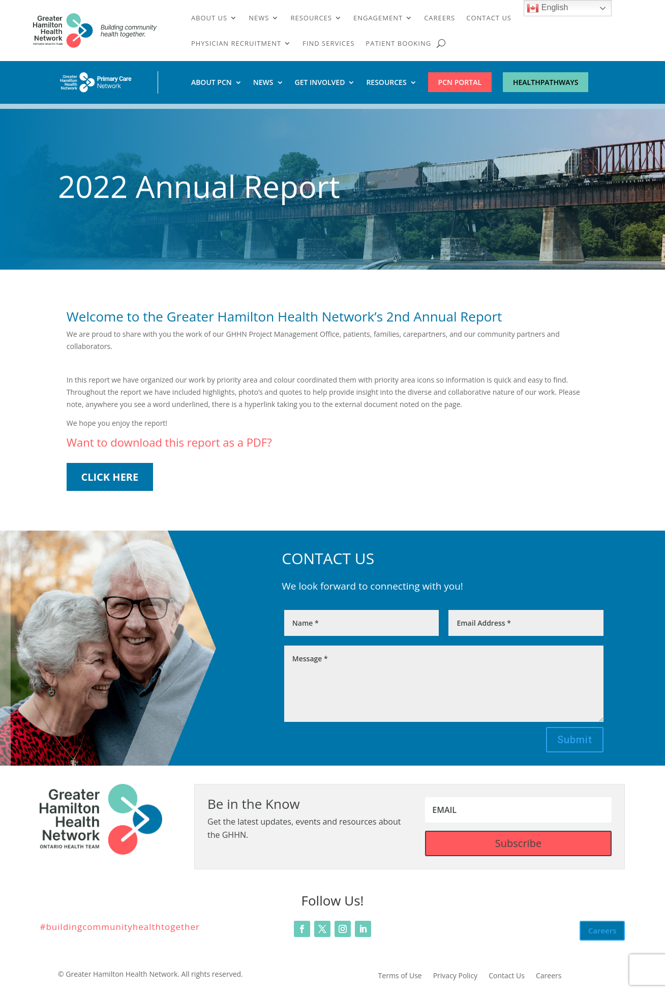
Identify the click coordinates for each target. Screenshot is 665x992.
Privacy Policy (455, 976)
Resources (311, 18)
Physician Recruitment (236, 44)
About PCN (211, 83)
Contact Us (488, 18)
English (547, 8)
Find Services (328, 44)
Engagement (378, 18)
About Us (209, 18)
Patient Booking (398, 44)
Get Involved (320, 83)
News (259, 18)
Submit (574, 740)
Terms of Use (400, 976)
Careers (439, 18)
